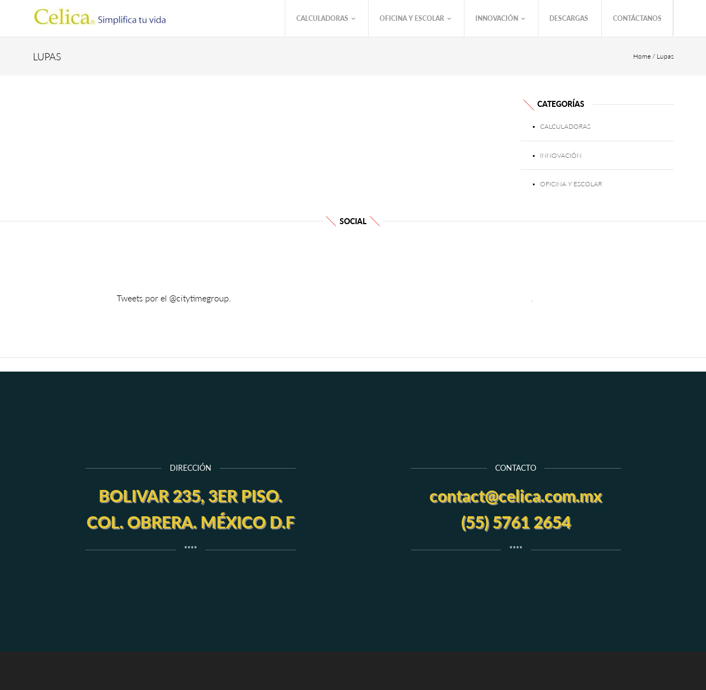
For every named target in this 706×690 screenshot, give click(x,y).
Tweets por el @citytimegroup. (174, 298)
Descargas (568, 18)
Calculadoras (325, 19)
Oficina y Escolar (415, 19)
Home (642, 56)
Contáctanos (637, 18)
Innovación (500, 19)
